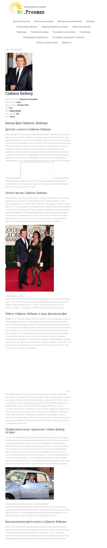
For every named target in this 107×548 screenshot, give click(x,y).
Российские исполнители (64, 32)
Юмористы (67, 42)
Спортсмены (85, 32)
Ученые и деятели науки (47, 42)
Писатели (90, 21)
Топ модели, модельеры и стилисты (68, 37)
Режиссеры (21, 32)
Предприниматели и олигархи (54, 26)
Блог (7, 50)
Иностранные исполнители (70, 21)
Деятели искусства (21, 21)
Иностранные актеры (43, 21)
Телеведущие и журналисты (35, 37)
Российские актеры (40, 32)
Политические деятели (27, 26)
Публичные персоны (81, 26)
